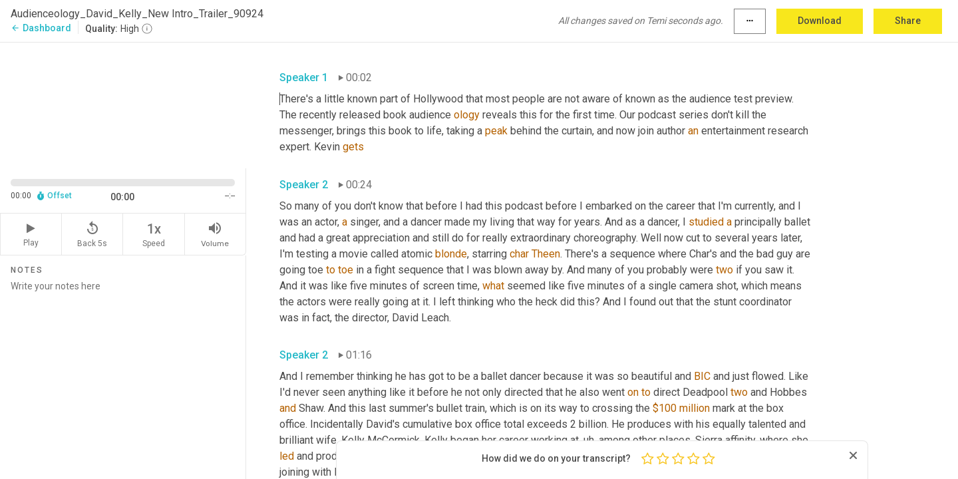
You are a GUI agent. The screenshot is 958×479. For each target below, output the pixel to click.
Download (820, 20)
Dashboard (41, 28)
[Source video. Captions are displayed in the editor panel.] (123, 104)
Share (908, 20)
